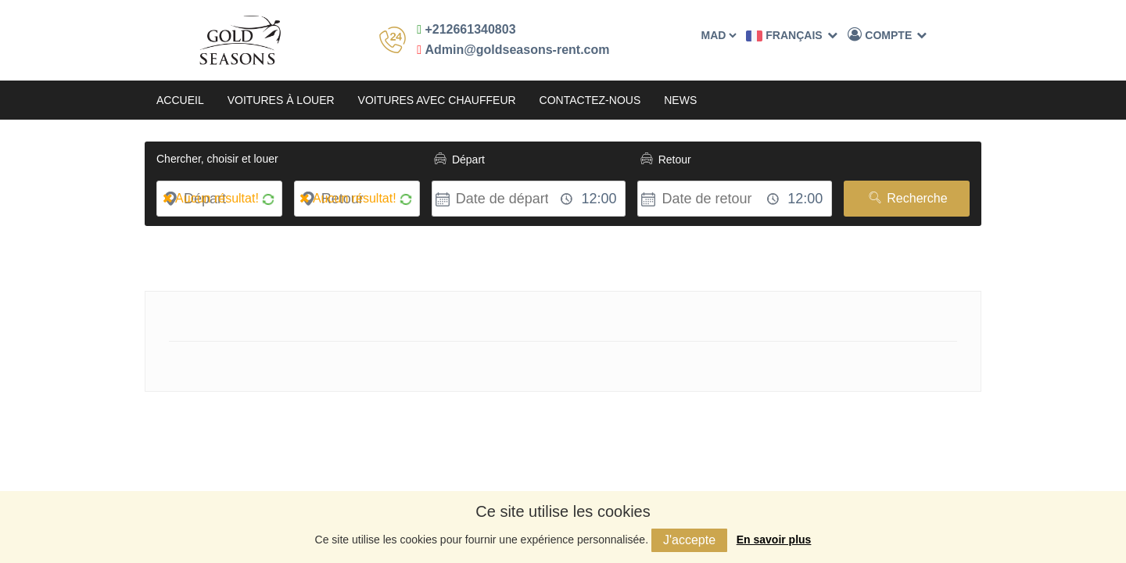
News (680, 100)
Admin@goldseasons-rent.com (513, 49)
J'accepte (689, 540)
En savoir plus (774, 539)
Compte (887, 34)
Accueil (180, 100)
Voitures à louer (281, 100)
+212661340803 (466, 29)
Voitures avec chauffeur (437, 100)
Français (791, 35)
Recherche (906, 198)
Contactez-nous (590, 100)
